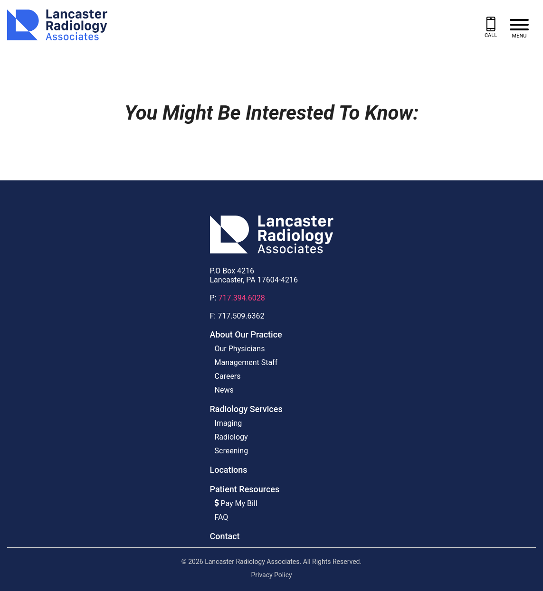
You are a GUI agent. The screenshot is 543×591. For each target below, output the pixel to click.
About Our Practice (246, 334)
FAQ (222, 517)
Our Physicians (240, 348)
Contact (225, 536)
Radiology (231, 436)
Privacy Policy (271, 575)
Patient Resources (245, 489)
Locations (229, 470)
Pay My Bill (236, 503)
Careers (228, 376)
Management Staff (246, 362)
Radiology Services (246, 409)
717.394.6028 (241, 297)
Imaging (228, 423)
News (224, 389)
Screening (231, 450)
